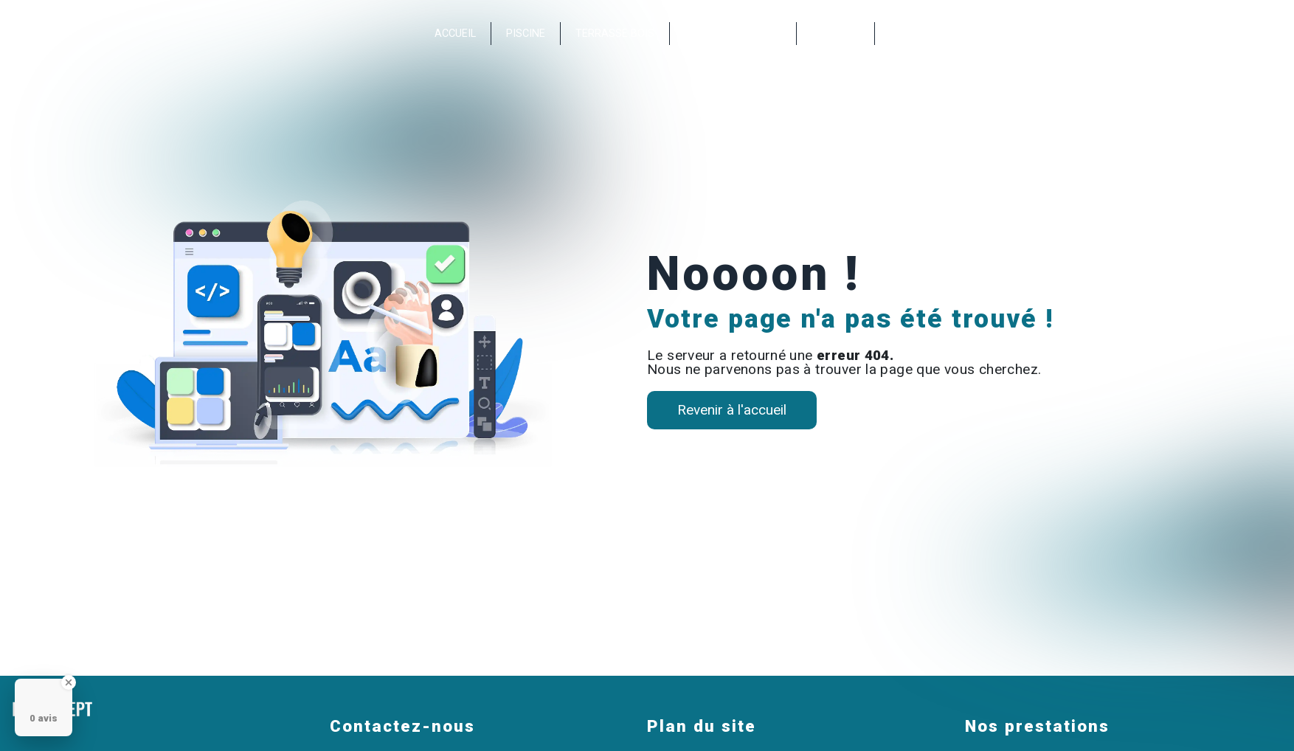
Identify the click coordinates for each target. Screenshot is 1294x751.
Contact (835, 33)
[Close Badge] (68, 682)
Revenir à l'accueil (731, 409)
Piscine (525, 33)
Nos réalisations (733, 33)
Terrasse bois (614, 33)
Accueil (455, 33)
